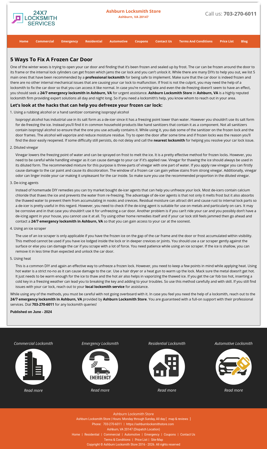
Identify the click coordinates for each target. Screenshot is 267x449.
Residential (93, 41)
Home (23, 41)
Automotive (119, 41)
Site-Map (157, 439)
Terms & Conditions (117, 439)
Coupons (141, 41)
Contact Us (163, 41)
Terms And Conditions (196, 41)
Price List (227, 41)
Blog (244, 41)
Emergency (69, 41)
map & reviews (178, 419)
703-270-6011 (240, 13)
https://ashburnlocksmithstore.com (150, 424)
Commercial (45, 41)
